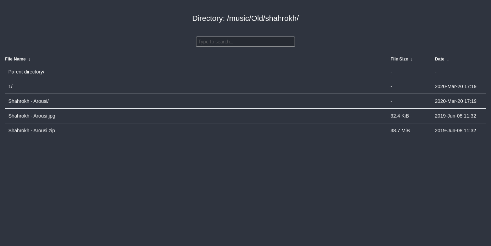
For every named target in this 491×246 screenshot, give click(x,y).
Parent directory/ (26, 71)
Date (439, 59)
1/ (10, 86)
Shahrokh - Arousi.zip (31, 130)
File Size (399, 59)
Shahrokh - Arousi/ (28, 101)
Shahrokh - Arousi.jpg (31, 116)
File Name (15, 59)
